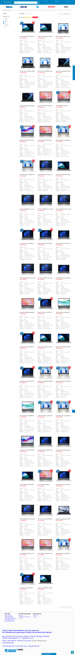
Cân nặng (21, 40)
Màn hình (21, 84)
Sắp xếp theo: (64, 13)
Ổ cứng (21, 48)
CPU (20, 76)
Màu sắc (21, 43)
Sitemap (21, 618)
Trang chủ (4, 10)
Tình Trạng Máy (22, 44)
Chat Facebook (47, 653)
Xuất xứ (21, 80)
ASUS (6, 21)
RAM (20, 47)
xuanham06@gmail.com (39, 640)
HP (5, 23)
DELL (6, 20)
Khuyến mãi (22, 52)
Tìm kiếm (9, 10)
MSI (6, 26)
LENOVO (7, 24)
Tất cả (6, 18)
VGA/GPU (21, 51)
